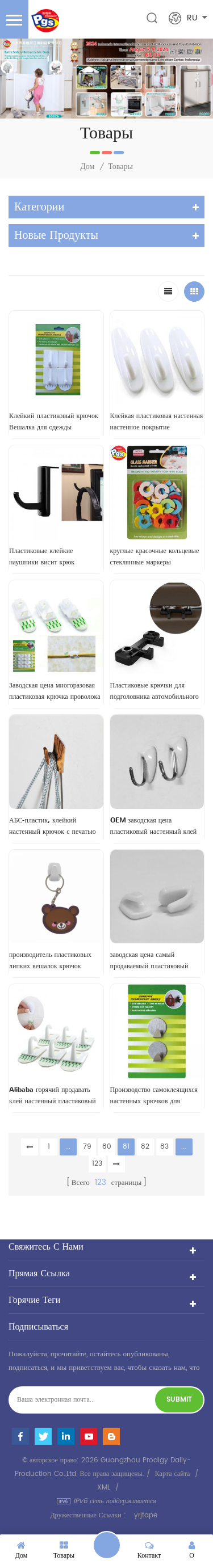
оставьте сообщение (107, 1545)
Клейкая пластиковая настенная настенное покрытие (156, 421)
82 (145, 1146)
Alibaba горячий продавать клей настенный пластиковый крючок (52, 1096)
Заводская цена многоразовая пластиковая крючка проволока (54, 691)
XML (103, 1487)
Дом (87, 166)
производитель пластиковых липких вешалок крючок (50, 960)
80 (106, 1146)
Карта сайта (172, 1474)
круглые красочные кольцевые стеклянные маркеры (154, 556)
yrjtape (145, 1515)
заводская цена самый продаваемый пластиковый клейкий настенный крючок (150, 961)
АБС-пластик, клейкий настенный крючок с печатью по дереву (52, 826)
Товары (120, 166)
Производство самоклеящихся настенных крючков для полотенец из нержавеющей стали (154, 1096)
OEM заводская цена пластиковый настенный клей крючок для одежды (153, 826)
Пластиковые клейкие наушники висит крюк (41, 556)
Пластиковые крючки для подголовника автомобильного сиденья (154, 691)
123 (97, 1163)
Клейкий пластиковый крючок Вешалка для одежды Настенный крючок (53, 422)
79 (87, 1146)
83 (164, 1146)
